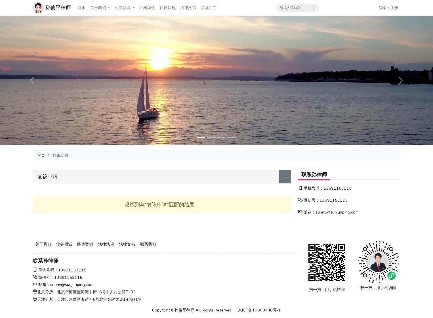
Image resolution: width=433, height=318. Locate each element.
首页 (82, 8)
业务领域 (123, 8)
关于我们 (98, 8)
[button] (109, 7)
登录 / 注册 (388, 8)
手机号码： (310, 188)
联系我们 (208, 8)
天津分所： (45, 299)
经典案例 (147, 8)
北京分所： (45, 292)
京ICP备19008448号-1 (259, 310)
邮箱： (307, 212)
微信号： (309, 200)
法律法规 (168, 8)
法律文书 (188, 8)
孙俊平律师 (58, 7)
